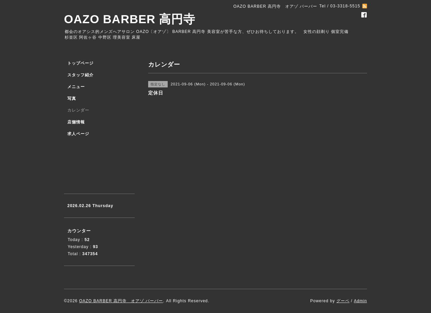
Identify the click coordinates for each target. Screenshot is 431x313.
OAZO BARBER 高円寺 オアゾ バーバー (121, 301)
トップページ (80, 63)
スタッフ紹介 (80, 75)
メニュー (76, 86)
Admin (360, 301)
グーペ (343, 301)
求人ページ (78, 133)
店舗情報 (76, 122)
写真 (71, 98)
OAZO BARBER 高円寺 (129, 19)
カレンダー (78, 110)
